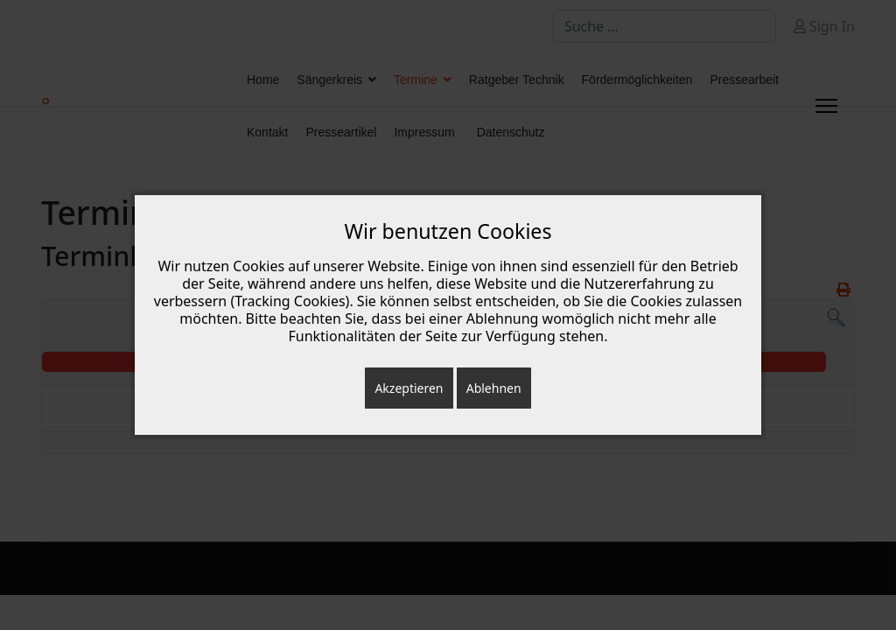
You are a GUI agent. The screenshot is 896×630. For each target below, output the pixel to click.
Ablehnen (494, 388)
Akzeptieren (408, 388)
